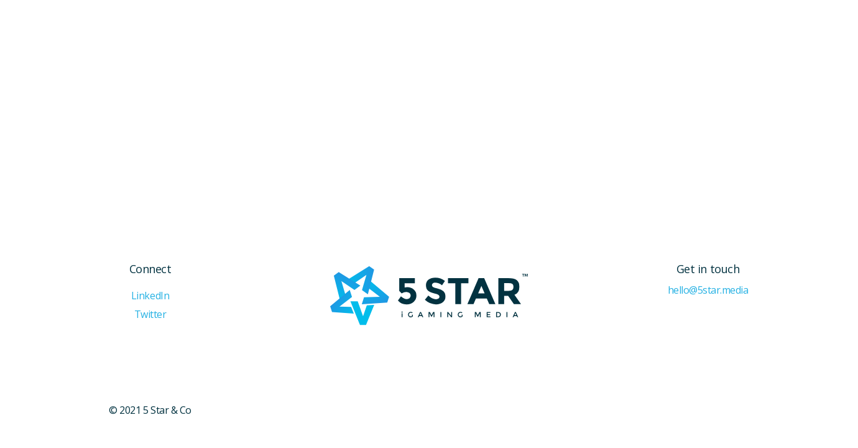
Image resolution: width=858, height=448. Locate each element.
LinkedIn (150, 295)
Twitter (150, 314)
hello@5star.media (708, 290)
